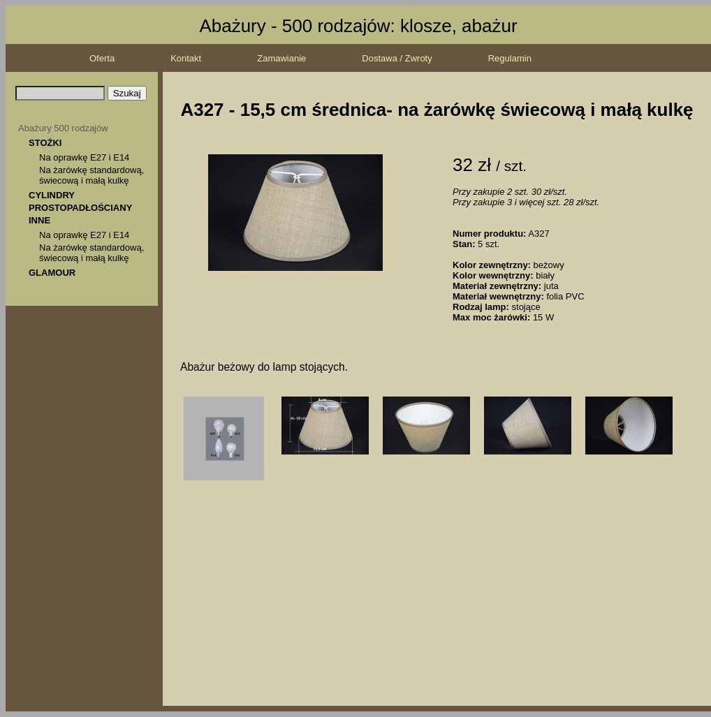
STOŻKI (45, 143)
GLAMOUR (52, 272)
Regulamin (510, 58)
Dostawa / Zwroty (397, 58)
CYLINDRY (52, 195)
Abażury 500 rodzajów (63, 128)
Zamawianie (281, 58)
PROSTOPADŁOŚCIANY (80, 207)
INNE (39, 220)
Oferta (102, 58)
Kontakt (185, 58)
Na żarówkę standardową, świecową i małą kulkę (91, 175)
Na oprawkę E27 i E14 (84, 157)
